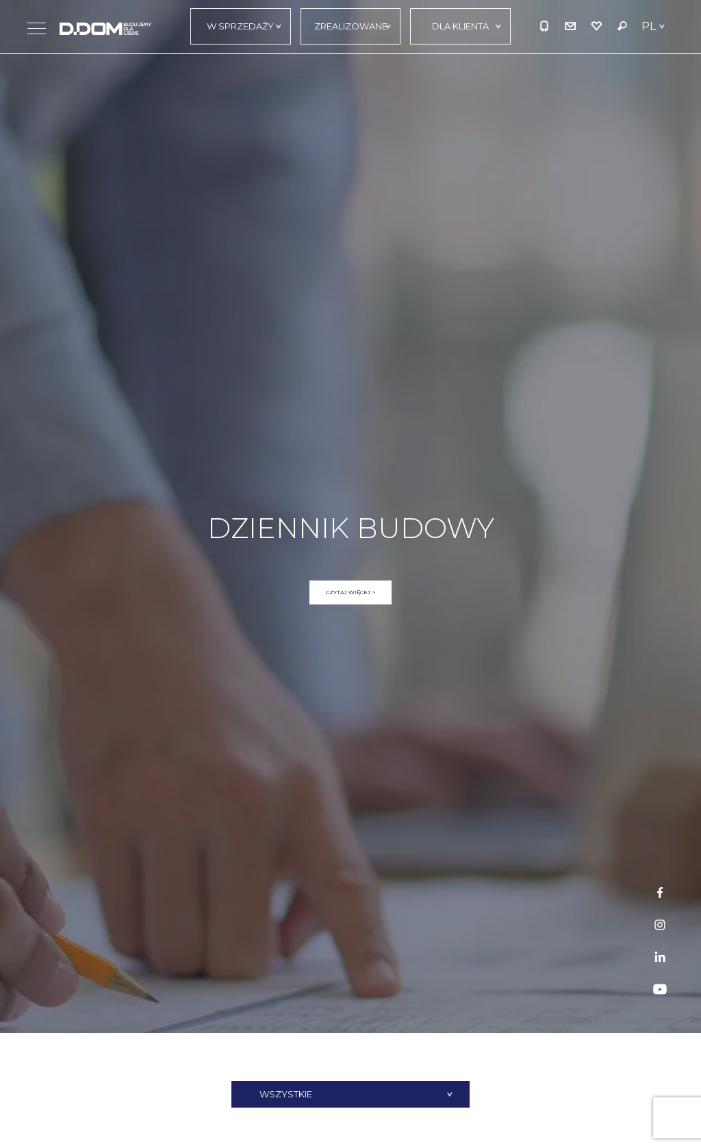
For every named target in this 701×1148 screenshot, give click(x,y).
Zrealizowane (350, 26)
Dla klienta (460, 26)
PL (648, 26)
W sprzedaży (240, 26)
